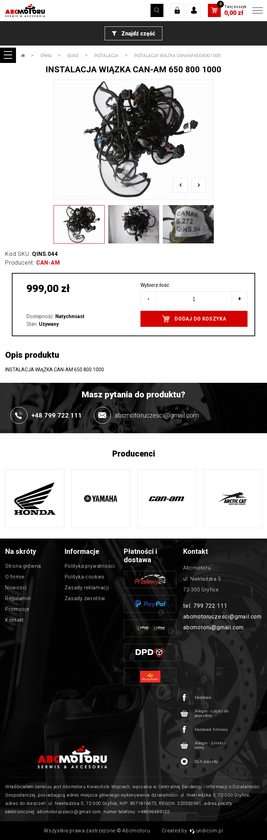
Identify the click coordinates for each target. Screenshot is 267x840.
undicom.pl (206, 830)
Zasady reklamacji (87, 587)
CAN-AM (48, 262)
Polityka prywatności (90, 566)
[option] (133, 140)
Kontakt (14, 620)
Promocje (17, 609)
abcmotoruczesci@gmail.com (222, 616)
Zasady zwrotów (85, 598)
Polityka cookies (85, 577)
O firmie (14, 577)
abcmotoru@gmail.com (213, 627)
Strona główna (23, 566)
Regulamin (18, 598)
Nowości (16, 587)
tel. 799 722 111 (205, 606)
